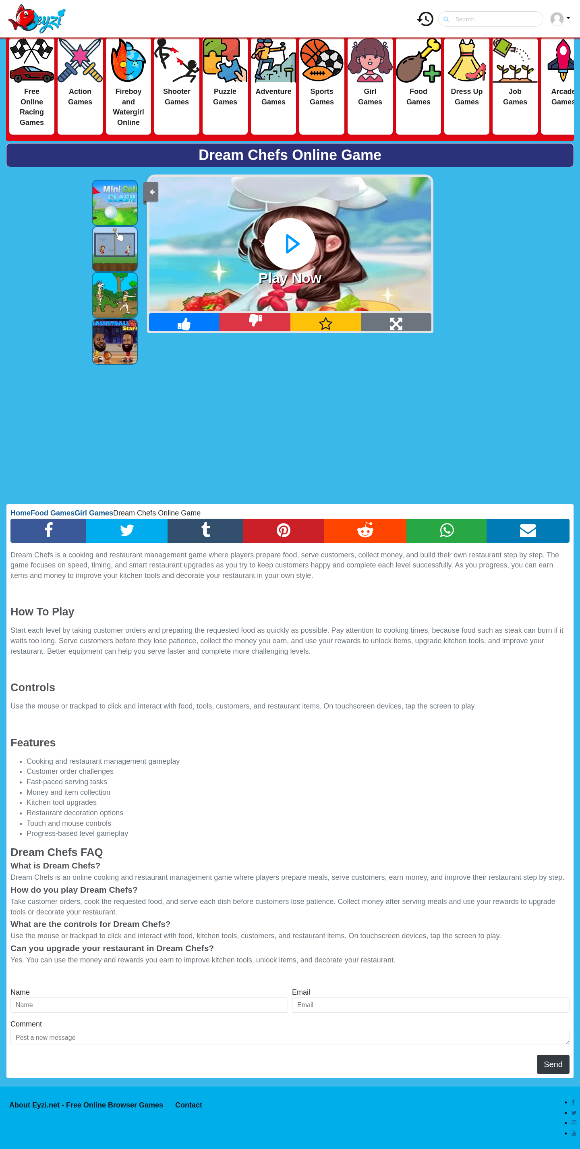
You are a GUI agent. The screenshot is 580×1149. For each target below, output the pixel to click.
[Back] (152, 191)
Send (553, 1064)
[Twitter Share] (127, 531)
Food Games (53, 513)
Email (301, 992)
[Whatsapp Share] (446, 531)
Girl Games (94, 513)
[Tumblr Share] (206, 531)
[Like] (184, 322)
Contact (188, 1105)
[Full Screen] (396, 322)
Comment (26, 1024)
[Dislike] (255, 322)
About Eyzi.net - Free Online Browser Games (86, 1105)
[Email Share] (528, 531)
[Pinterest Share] (283, 531)
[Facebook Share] (48, 531)
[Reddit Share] (365, 531)
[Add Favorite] (326, 322)
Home (20, 513)
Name (20, 992)
